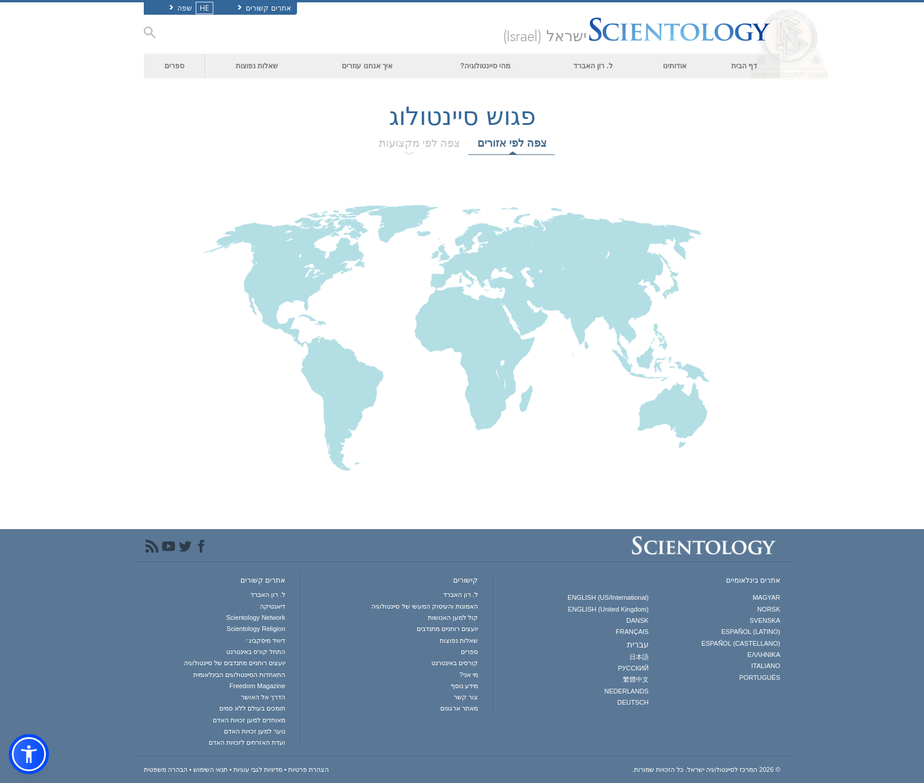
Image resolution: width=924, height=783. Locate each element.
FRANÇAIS (632, 631)
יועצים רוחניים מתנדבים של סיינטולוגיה (234, 662)
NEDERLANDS (626, 691)
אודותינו (675, 66)
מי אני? (469, 674)
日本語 (639, 656)
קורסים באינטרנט (454, 662)
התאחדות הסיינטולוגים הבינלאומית (239, 674)
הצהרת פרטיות (308, 769)
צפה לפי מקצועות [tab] (419, 143)
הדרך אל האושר (263, 697)
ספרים (174, 66)
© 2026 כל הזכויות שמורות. (706, 769)
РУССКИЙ (633, 668)
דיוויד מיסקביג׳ (265, 640)
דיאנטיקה (272, 606)
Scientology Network (255, 617)
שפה (190, 8)
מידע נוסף (464, 685)
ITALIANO (765, 665)
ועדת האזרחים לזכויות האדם (247, 742)
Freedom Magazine (257, 685)
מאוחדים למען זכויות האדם (249, 719)
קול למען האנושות (453, 617)
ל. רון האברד (593, 66)
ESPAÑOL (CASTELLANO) (740, 643)
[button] (29, 754)
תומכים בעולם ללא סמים (252, 708)
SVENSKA (765, 620)
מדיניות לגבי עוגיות (257, 769)
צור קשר (466, 697)
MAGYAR (766, 597)
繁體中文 (636, 679)
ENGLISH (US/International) (608, 597)
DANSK (637, 620)
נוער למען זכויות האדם (254, 731)
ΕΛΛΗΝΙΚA (763, 654)
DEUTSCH (633, 702)
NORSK (768, 609)
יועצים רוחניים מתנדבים (447, 628)
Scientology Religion (255, 628)
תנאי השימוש (210, 769)
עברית (638, 644)
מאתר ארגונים (459, 708)
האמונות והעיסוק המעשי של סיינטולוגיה (424, 606)
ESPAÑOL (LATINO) (750, 631)
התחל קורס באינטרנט (255, 651)
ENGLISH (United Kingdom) (608, 609)
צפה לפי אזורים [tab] (512, 143)
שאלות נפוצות (257, 66)
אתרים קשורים (264, 8)
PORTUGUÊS (760, 677)
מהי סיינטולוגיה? (485, 66)
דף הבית (744, 66)
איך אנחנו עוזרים (367, 66)
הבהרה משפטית (165, 769)
